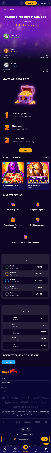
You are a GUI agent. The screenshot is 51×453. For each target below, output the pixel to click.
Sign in (44, 3)
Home (3, 9)
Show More (8, 362)
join (25, 150)
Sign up (31, 3)
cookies (25, 439)
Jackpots (12, 9)
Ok (44, 439)
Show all (46, 157)
